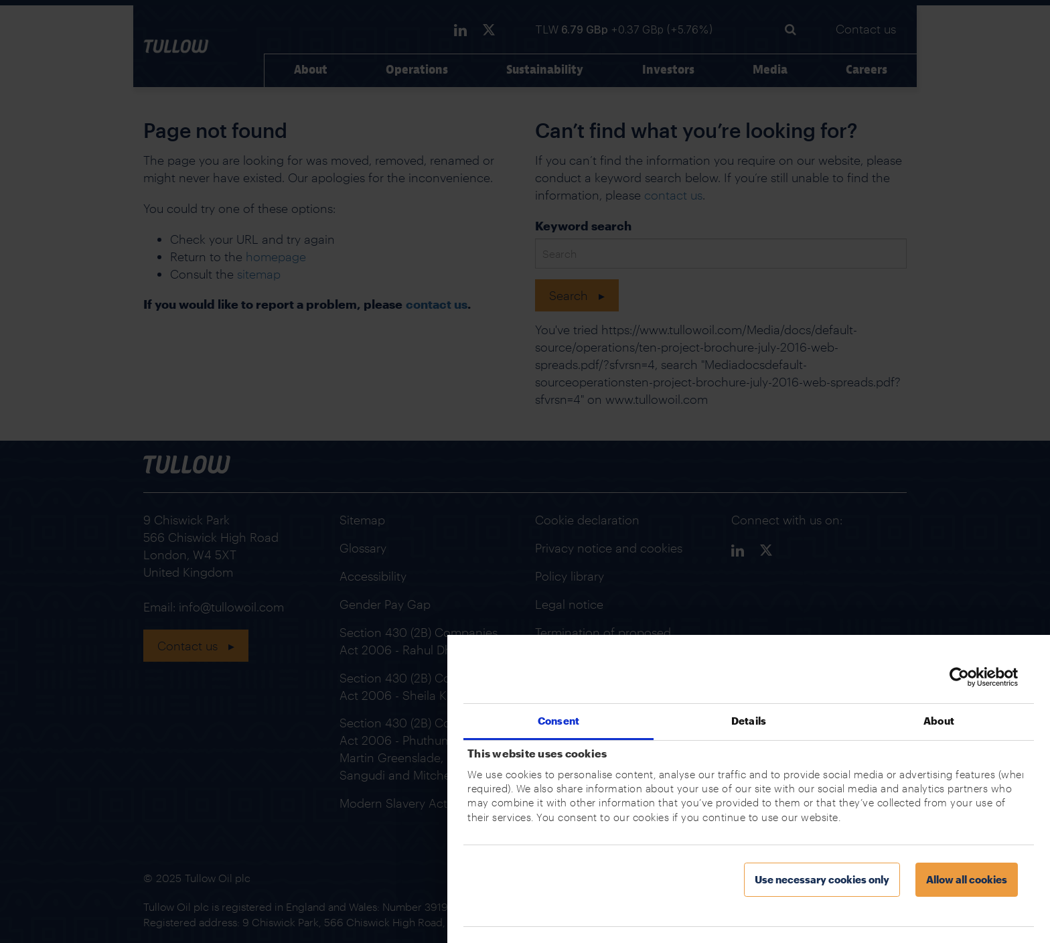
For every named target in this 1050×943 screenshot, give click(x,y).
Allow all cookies (966, 879)
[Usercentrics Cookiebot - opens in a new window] (959, 677)
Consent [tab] (558, 721)
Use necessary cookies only (822, 879)
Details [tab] (748, 721)
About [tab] (938, 721)
